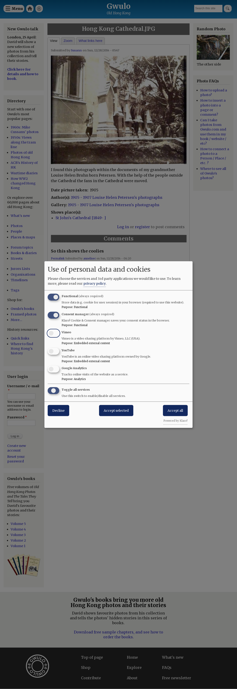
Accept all (175, 410)
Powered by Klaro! (175, 420)
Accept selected (116, 410)
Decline (58, 410)
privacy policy (94, 283)
